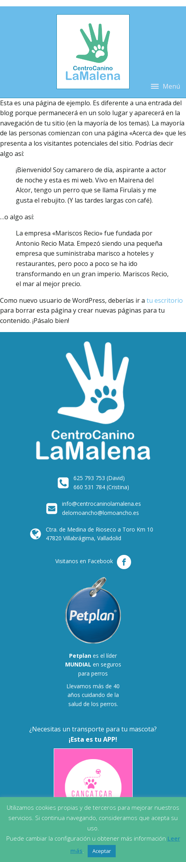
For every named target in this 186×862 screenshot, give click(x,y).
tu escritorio (165, 300)
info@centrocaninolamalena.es (101, 503)
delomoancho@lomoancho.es (100, 512)
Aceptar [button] (101, 850)
